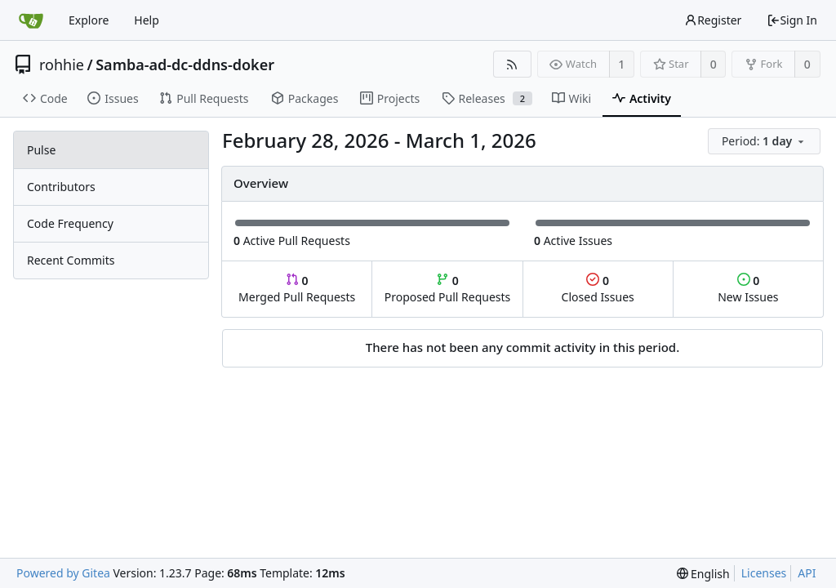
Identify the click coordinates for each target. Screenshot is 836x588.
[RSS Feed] (512, 64)
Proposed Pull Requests (448, 289)
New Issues (748, 289)
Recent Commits (70, 260)
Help (146, 20)
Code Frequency (70, 223)
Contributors (61, 186)
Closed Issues (598, 289)
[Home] (31, 20)
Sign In (792, 20)
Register (712, 20)
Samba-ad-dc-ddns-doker (185, 64)
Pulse (41, 150)
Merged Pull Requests (296, 289)
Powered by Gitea (63, 573)
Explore (89, 20)
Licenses (764, 573)
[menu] (765, 141)
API (807, 573)
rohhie (61, 64)
